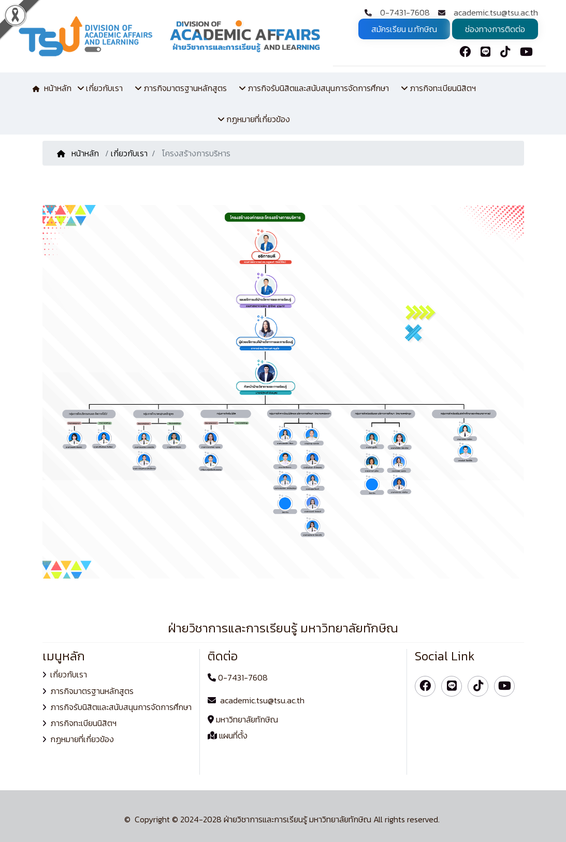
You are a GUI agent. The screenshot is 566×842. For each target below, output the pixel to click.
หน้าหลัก (79, 153)
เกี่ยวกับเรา (129, 153)
